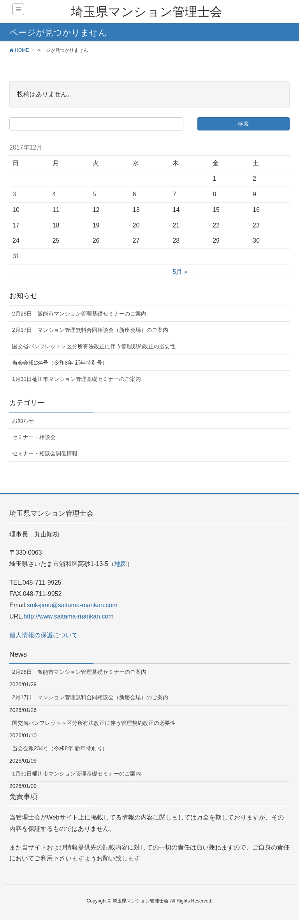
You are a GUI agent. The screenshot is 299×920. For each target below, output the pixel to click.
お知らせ (23, 421)
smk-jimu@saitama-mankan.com (71, 605)
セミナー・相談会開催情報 (44, 453)
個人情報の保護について (43, 635)
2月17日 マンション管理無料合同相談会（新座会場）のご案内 (90, 330)
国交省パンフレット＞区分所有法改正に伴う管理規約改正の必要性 (94, 346)
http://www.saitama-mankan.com (68, 616)
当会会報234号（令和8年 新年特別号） (59, 363)
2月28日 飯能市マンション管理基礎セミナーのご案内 (79, 313)
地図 (120, 563)
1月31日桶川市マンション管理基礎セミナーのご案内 (76, 379)
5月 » (179, 271)
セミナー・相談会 (34, 437)
